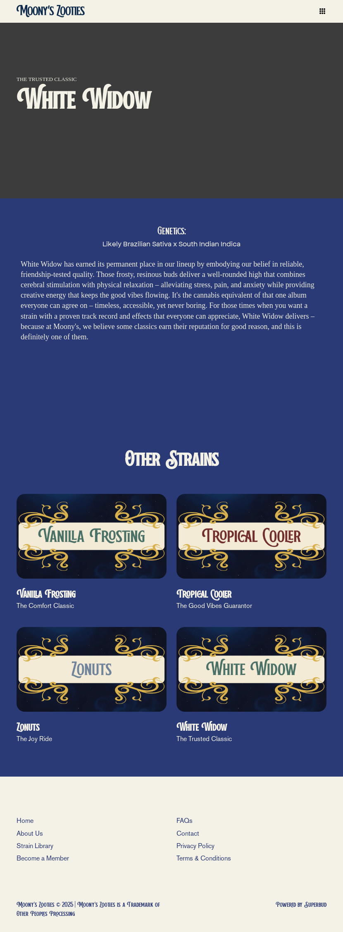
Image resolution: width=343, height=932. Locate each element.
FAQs (184, 820)
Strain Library (35, 845)
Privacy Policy (195, 845)
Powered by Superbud (301, 904)
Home (25, 820)
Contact (187, 833)
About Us (30, 833)
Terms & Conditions (203, 858)
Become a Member (43, 858)
